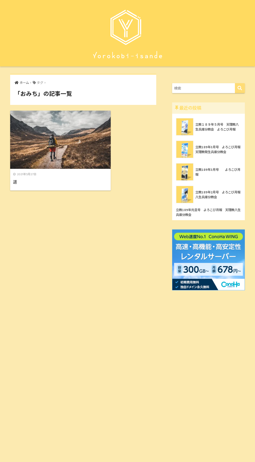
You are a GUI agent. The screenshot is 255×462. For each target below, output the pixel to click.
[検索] (240, 88)
